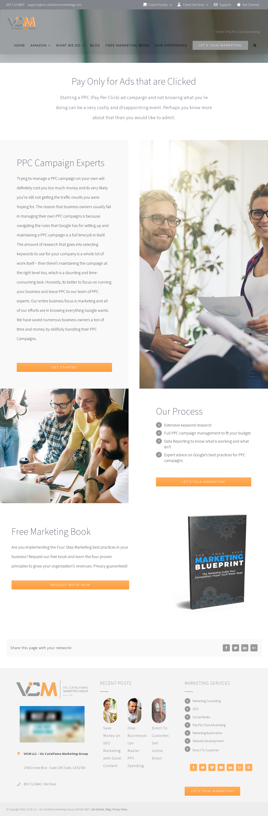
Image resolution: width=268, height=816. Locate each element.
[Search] (254, 45)
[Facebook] (193, 767)
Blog (108, 809)
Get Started (97, 809)
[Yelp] (248, 767)
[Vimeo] (211, 767)
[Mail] (239, 767)
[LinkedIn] (230, 767)
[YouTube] (221, 767)
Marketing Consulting (207, 701)
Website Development (208, 741)
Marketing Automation (207, 733)
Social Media (201, 717)
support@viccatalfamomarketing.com (54, 4)
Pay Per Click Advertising (209, 725)
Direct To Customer (206, 750)
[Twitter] (202, 767)
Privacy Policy (119, 809)
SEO (195, 709)
